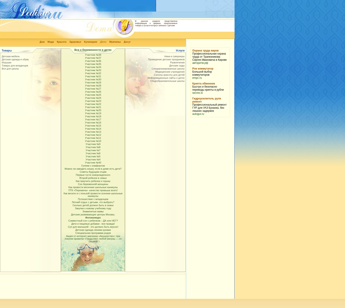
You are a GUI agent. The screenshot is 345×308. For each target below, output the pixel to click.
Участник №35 (93, 64)
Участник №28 (93, 85)
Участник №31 (93, 76)
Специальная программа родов (93, 233)
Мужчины (115, 41)
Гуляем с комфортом (93, 165)
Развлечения (177, 62)
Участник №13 (93, 131)
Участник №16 (93, 122)
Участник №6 (93, 153)
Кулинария (90, 41)
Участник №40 (93, 162)
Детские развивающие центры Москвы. (93, 214)
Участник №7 (93, 150)
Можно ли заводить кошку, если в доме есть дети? (93, 168)
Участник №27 (93, 88)
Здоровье (75, 41)
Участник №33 (93, 70)
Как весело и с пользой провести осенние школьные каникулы (93, 194)
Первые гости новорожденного (93, 175)
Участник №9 (93, 144)
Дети (103, 41)
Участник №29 (93, 82)
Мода (51, 41)
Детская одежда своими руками (93, 230)
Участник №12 (93, 135)
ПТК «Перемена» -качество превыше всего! (93, 190)
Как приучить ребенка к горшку (93, 181)
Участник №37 (93, 58)
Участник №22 (93, 104)
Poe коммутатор (202, 68)
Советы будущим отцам (93, 171)
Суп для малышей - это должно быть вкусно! (93, 227)
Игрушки (6, 62)
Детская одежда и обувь (15, 59)
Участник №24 (93, 98)
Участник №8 (93, 147)
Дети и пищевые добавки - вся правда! (93, 223)
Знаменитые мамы (93, 211)
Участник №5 (93, 156)
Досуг (127, 41)
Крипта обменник (203, 83)
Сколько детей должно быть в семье (93, 205)
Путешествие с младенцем (93, 199)
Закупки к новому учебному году (93, 208)
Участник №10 (93, 141)
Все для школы (10, 68)
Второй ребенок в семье (93, 178)
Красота (61, 41)
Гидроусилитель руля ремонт (206, 100)
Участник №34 (93, 67)
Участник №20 (93, 110)
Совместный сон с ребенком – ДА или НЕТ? (93, 220)
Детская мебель (11, 56)
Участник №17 (93, 119)
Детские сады (177, 65)
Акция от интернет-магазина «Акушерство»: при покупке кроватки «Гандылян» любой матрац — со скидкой (93, 239)
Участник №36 (93, 61)
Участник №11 (93, 138)
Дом (42, 41)
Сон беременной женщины (93, 184)
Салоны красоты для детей (169, 74)
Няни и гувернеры (174, 56)
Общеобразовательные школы (167, 81)
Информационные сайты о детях (166, 78)
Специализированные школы (168, 68)
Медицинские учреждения (170, 71)
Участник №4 (93, 159)
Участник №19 (93, 113)
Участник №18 (93, 116)
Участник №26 (93, 91)
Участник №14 (93, 128)
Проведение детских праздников (166, 59)
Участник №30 (93, 79)
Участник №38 (93, 54)
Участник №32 (93, 73)
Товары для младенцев (15, 65)
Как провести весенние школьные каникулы (93, 187)
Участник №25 (93, 95)
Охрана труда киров (205, 50)
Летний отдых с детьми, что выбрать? (93, 202)
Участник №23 (93, 101)
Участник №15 (93, 125)
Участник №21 (93, 107)
